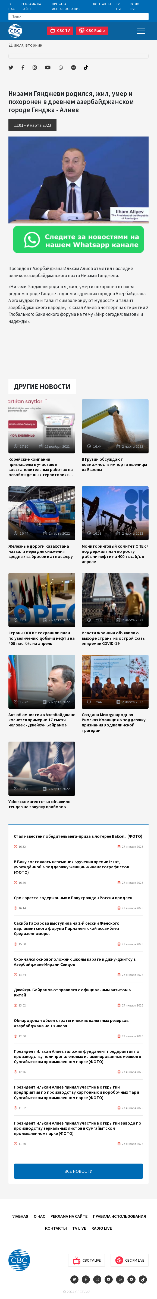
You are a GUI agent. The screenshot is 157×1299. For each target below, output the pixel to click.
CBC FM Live (129, 1260)
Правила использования (66, 6)
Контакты (102, 4)
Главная (19, 1216)
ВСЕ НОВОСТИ (78, 1171)
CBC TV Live (86, 1260)
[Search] (78, 16)
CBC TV (60, 30)
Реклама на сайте (31, 6)
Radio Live (135, 6)
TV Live (119, 6)
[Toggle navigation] (141, 30)
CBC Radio (92, 30)
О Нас (11, 6)
